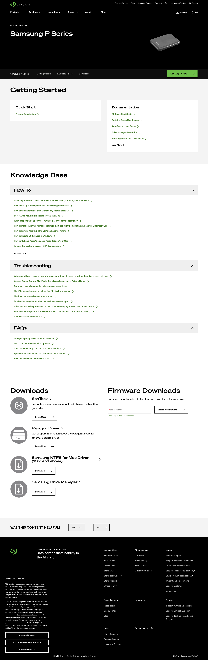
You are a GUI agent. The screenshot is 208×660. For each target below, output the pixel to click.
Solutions (35, 12)
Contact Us (171, 591)
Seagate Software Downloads (179, 560)
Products (14, 12)
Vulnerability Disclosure (56, 656)
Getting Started (44, 74)
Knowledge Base (65, 74)
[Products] (21, 12)
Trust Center (141, 565)
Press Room (109, 606)
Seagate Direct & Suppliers (178, 611)
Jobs (106, 628)
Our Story (139, 555)
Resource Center (145, 3)
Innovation (54, 12)
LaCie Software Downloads (178, 565)
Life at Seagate (111, 634)
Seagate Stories (121, 3)
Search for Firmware (171, 410)
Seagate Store (111, 550)
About (89, 12)
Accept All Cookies (27, 635)
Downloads (84, 74)
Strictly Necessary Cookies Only (27, 642)
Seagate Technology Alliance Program (179, 617)
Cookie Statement (11, 597)
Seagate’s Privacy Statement (27, 615)
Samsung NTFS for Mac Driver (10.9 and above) (66, 459)
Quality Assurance (143, 571)
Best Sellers (109, 560)
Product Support (173, 555)
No (101, 527)
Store (103, 12)
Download (43, 471)
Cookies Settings (73, 656)
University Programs (113, 644)
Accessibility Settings (88, 656)
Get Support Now (182, 74)
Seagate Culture (112, 639)
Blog (133, 3)
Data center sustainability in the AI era (58, 555)
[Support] (77, 12)
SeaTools (41, 398)
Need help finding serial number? (121, 415)
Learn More (44, 417)
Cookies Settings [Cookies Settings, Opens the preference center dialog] (27, 649)
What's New (109, 565)
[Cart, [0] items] (193, 12)
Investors (140, 600)
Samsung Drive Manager (56, 482)
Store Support (110, 581)
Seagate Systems (174, 586)
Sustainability (141, 560)
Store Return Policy (113, 576)
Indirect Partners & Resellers (179, 606)
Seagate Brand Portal (189, 656)
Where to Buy (110, 586)
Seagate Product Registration (180, 571)
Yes (77, 527)
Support (71, 12)
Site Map (176, 656)
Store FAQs (109, 571)
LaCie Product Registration (179, 576)
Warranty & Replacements (178, 581)
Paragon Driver (47, 428)
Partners (158, 3)
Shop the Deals (111, 555)
